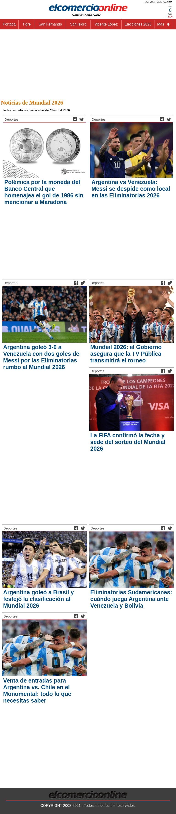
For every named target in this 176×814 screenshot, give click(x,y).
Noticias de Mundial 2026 (32, 103)
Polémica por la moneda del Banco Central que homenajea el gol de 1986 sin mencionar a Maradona (43, 192)
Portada (9, 24)
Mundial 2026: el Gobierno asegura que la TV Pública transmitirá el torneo (126, 354)
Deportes (12, 119)
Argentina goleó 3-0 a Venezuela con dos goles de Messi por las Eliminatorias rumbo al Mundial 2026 (41, 357)
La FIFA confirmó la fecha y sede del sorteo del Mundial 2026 (127, 442)
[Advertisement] (88, 63)
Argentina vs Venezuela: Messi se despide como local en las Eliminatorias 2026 (130, 189)
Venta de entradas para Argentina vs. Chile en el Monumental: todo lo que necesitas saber (37, 690)
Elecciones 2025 (137, 24)
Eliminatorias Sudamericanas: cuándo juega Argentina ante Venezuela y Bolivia (131, 599)
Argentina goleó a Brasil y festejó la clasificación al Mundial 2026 (38, 599)
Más (163, 24)
